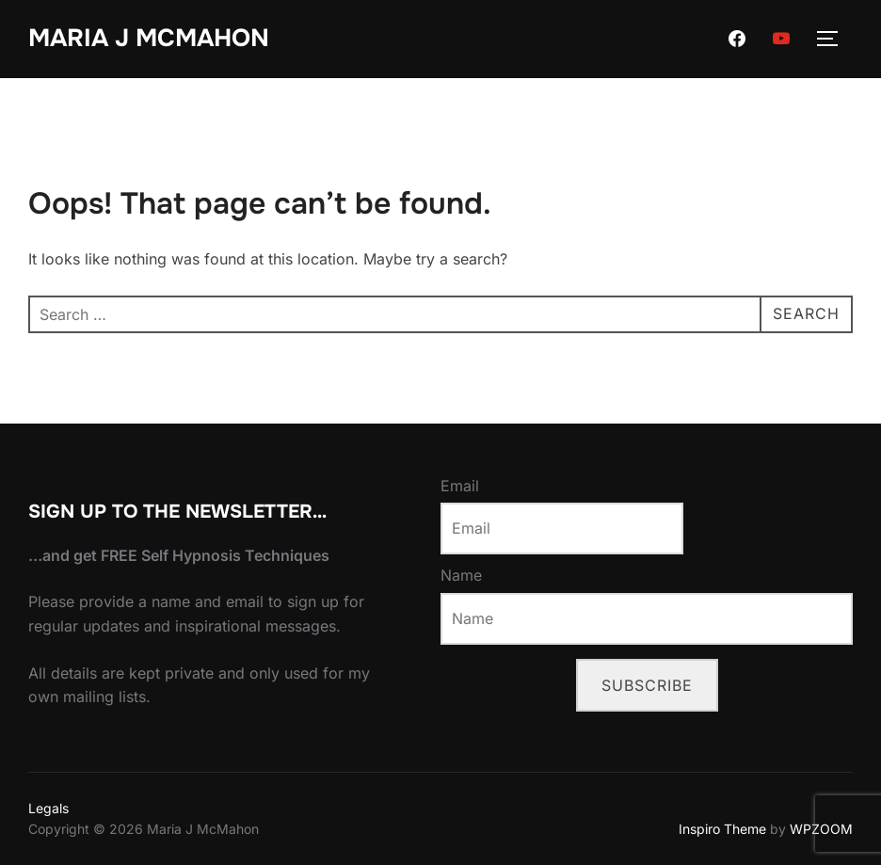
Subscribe (647, 685)
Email (459, 485)
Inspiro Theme (722, 829)
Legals (48, 808)
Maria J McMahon (148, 38)
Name (461, 575)
